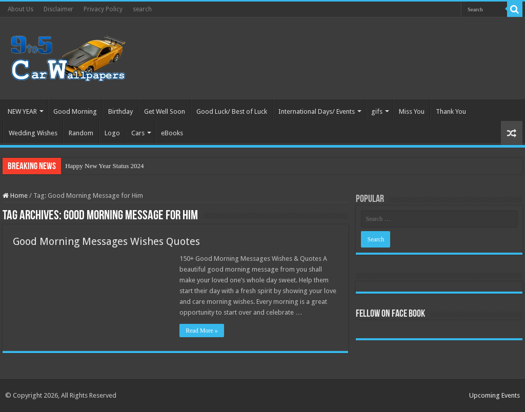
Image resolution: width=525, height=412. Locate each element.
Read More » (202, 330)
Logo (112, 133)
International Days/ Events (316, 111)
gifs (376, 111)
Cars (138, 133)
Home (15, 195)
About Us (20, 9)
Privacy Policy (103, 9)
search (142, 9)
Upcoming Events (494, 395)
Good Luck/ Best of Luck (231, 111)
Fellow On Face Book (390, 314)
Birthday (120, 111)
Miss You (412, 111)
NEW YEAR (22, 111)
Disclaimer (58, 9)
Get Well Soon (164, 111)
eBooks (172, 133)
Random (81, 133)
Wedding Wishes (33, 133)
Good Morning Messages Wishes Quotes (106, 241)
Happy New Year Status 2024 (104, 166)
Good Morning (75, 111)
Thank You (451, 111)
